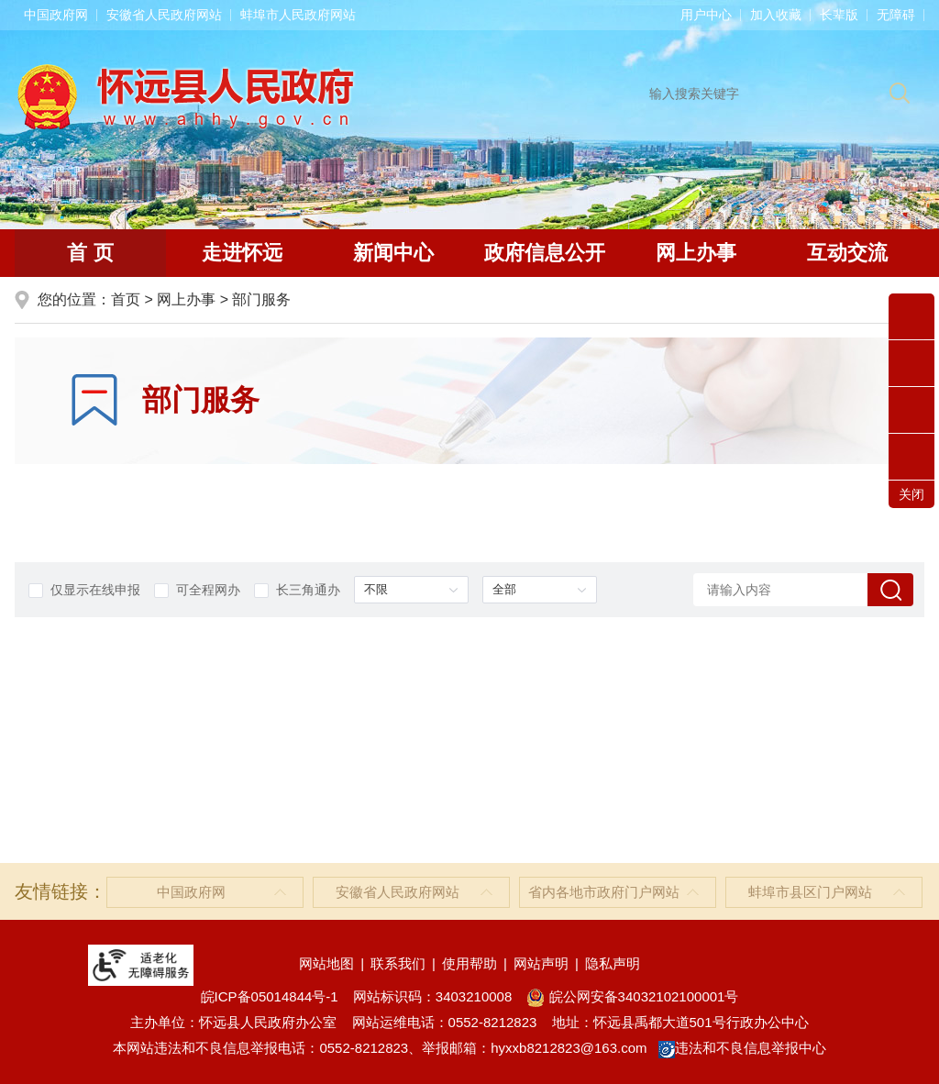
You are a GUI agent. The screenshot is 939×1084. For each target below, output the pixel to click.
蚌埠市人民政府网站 (298, 14)
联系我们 (397, 963)
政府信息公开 (544, 252)
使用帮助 (469, 963)
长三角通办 (297, 590)
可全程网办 (197, 590)
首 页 (90, 252)
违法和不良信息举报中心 (742, 1048)
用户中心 (706, 14)
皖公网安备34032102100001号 (632, 996)
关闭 (911, 494)
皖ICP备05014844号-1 (269, 996)
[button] (839, 14)
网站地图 (326, 963)
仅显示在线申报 (84, 590)
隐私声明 (612, 963)
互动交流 (847, 252)
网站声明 (541, 963)
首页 (125, 299)
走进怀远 (242, 252)
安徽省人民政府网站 (164, 14)
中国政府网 (56, 14)
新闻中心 (393, 252)
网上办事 (696, 252)
